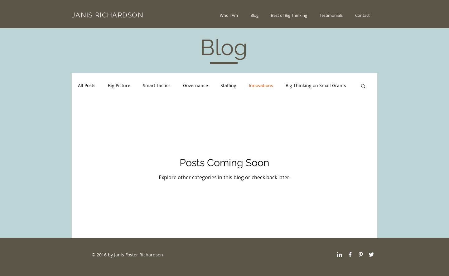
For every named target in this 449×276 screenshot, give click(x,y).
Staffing (228, 85)
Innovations (261, 85)
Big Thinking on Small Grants (316, 85)
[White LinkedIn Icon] (339, 254)
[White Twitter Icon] (371, 254)
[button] (363, 86)
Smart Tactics (157, 85)
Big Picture (119, 85)
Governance (195, 85)
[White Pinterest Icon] (360, 254)
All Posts (86, 85)
